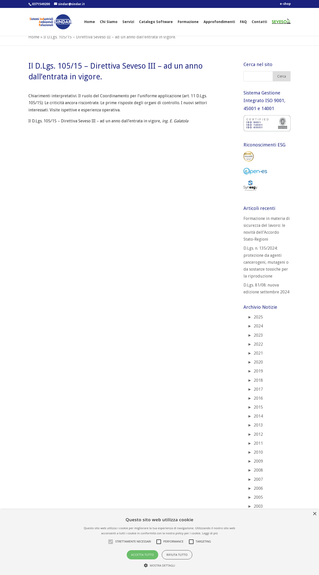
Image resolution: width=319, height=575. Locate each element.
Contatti (259, 22)
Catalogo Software (156, 22)
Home (89, 22)
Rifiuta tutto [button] (176, 555)
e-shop (285, 4)
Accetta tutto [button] (142, 555)
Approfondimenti (219, 22)
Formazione (188, 22)
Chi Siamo (109, 22)
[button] (159, 565)
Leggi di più (210, 533)
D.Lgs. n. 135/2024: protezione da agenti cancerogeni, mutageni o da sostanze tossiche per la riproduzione (266, 262)
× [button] (314, 514)
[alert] (159, 542)
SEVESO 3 (279, 27)
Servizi (128, 22)
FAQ (243, 22)
